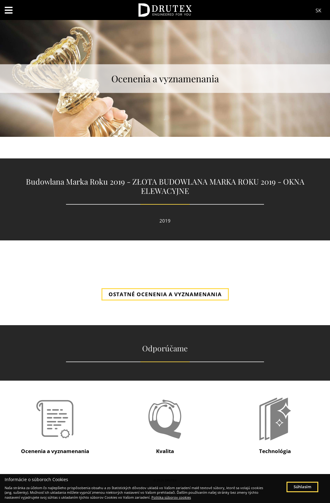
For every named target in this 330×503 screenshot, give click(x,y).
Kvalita (165, 451)
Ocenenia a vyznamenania (55, 451)
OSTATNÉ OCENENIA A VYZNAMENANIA (165, 294)
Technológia (275, 451)
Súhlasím (302, 486)
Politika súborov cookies (171, 497)
